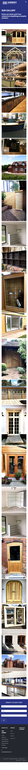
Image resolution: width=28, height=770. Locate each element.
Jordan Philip (16, 758)
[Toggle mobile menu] (25, 1)
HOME (11, 730)
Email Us (24, 760)
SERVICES (12, 735)
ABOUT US (12, 733)
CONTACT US (12, 738)
